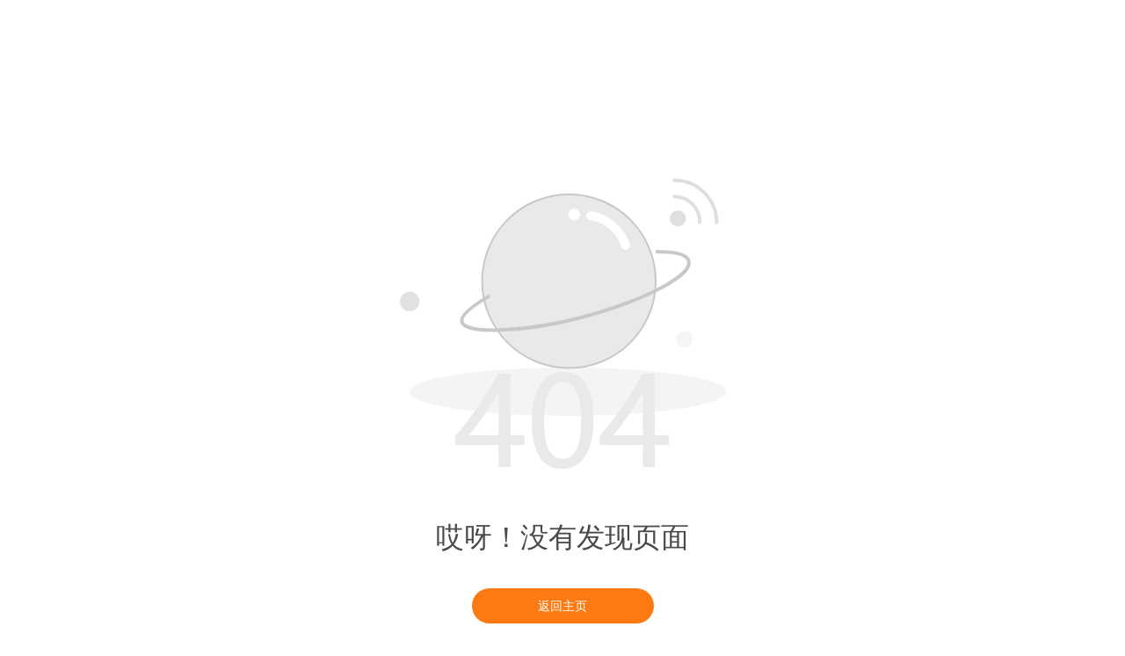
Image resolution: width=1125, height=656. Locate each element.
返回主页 (562, 606)
